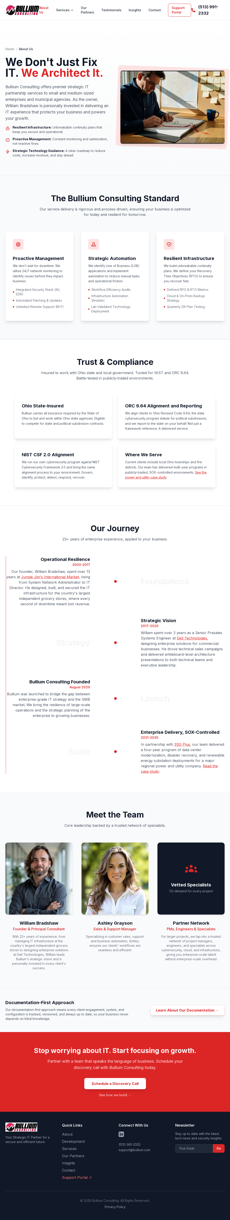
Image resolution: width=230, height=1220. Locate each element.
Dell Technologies (192, 638)
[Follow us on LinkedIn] (121, 1134)
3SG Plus (182, 744)
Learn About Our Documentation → (187, 1010)
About (67, 1134)
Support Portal (178, 10)
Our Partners (87, 10)
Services (65, 10)
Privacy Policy (115, 1207)
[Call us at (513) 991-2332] (208, 10)
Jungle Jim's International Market (50, 577)
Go (219, 1148)
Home (9, 49)
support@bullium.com (134, 1150)
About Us (44, 10)
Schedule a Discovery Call (115, 1083)
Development (73, 1141)
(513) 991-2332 (129, 1144)
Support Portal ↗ (77, 1177)
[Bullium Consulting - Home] (22, 10)
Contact (154, 10)
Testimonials (111, 10)
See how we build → (115, 1095)
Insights (135, 10)
